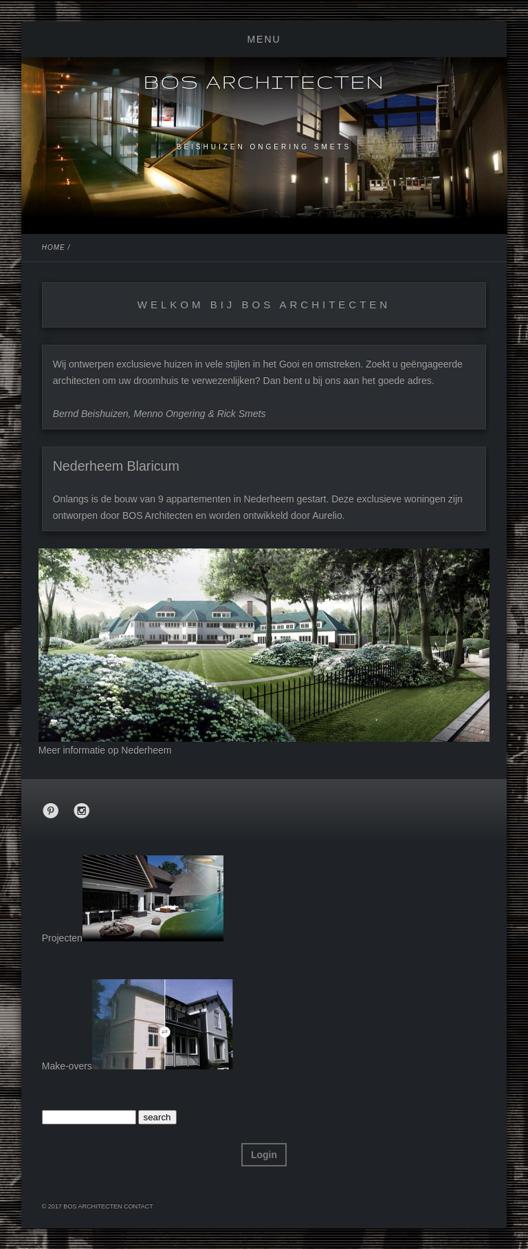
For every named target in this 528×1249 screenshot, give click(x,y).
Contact (138, 1206)
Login (264, 1154)
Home (53, 247)
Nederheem (146, 750)
